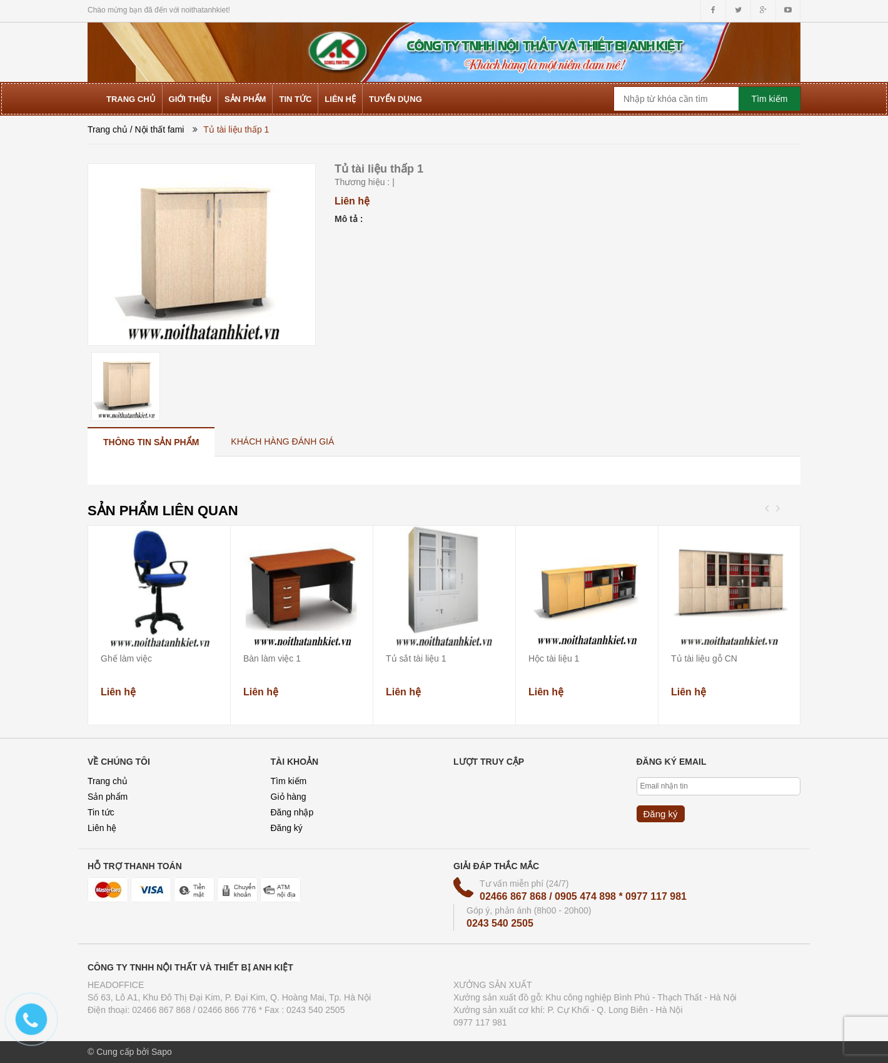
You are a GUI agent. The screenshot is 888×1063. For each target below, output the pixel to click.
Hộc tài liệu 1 (553, 658)
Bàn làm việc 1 (272, 658)
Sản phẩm (108, 797)
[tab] (151, 441)
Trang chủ (108, 781)
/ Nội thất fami (157, 129)
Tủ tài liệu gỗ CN (704, 658)
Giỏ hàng (288, 797)
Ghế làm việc (126, 658)
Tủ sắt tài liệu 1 (416, 658)
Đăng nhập (292, 812)
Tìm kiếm (289, 781)
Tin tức (101, 812)
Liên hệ (102, 828)
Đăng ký (287, 828)
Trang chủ (108, 129)
